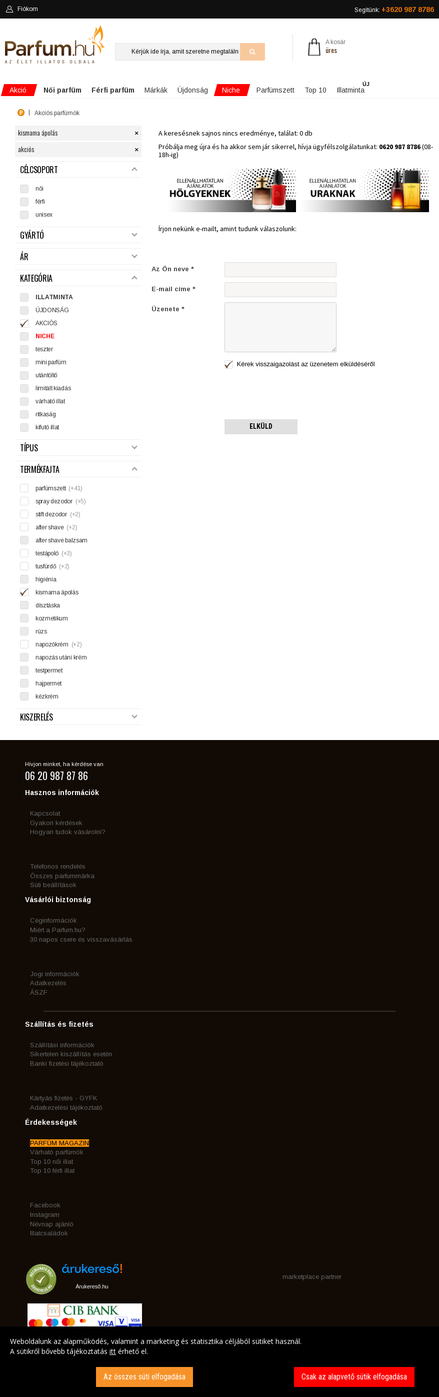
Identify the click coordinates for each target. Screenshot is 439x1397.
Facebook (45, 1205)
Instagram (45, 1214)
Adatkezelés (48, 983)
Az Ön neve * (173, 269)
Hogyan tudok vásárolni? (68, 832)
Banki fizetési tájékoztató (67, 1063)
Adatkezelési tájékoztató (66, 1107)
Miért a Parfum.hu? (58, 930)
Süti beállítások (53, 885)
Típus (78, 448)
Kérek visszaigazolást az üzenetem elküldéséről (299, 364)
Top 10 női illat (51, 1161)
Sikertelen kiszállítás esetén (71, 1054)
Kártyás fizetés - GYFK (63, 1098)
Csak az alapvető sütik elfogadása (354, 1376)
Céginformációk (53, 920)
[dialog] (219, 1361)
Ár (78, 257)
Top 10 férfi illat (52, 1170)
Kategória (78, 278)
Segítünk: (394, 10)
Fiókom (22, 9)
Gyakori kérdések (56, 823)
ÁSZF (39, 992)
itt (113, 1351)
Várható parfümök (57, 1152)
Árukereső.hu (92, 1286)
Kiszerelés (78, 717)
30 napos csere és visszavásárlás (81, 939)
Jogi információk (55, 974)
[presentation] (300, 394)
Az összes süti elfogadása (145, 1376)
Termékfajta (78, 469)
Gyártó (78, 235)
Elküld (261, 426)
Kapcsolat (45, 813)
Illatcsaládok (49, 1233)
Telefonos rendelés (58, 866)
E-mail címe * (174, 289)
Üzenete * (168, 309)
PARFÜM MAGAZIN (59, 1143)
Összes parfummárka (62, 876)
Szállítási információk (62, 1045)
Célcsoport (78, 170)
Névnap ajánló (52, 1224)
